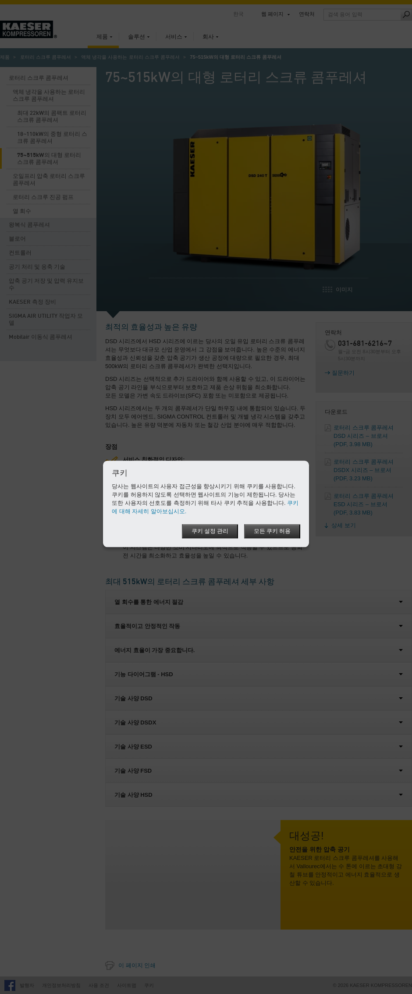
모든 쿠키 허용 (272, 532)
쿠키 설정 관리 (209, 532)
